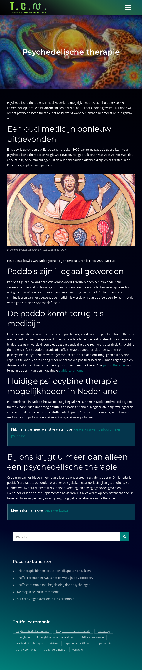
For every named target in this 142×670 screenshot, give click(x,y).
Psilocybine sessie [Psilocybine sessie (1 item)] (93, 637)
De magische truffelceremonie (38, 592)
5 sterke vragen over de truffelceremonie (45, 599)
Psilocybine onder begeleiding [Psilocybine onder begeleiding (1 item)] (55, 637)
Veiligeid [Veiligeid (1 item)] (77, 649)
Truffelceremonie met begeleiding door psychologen (53, 585)
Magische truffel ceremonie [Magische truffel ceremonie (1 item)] (73, 631)
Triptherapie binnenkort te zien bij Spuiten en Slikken (54, 571)
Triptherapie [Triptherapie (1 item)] (103, 643)
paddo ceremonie (71, 370)
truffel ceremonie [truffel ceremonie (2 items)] (54, 649)
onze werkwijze (56, 510)
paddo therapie (114, 365)
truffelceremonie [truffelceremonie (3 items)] (26, 649)
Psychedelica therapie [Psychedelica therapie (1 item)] (29, 643)
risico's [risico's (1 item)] (54, 643)
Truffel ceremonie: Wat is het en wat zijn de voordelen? (55, 578)
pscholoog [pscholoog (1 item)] (103, 631)
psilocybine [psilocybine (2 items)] (23, 637)
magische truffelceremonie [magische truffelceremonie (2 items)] (32, 631)
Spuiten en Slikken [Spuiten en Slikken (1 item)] (77, 643)
